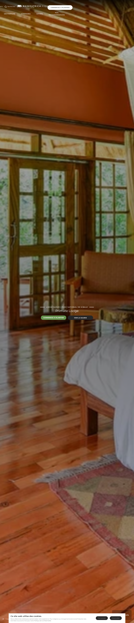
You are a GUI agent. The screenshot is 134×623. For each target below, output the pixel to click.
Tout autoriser (102, 618)
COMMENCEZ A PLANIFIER (119, 5)
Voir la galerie (80, 317)
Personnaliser (116, 618)
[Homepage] (3, 619)
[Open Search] (15, 5)
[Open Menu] (5, 5)
